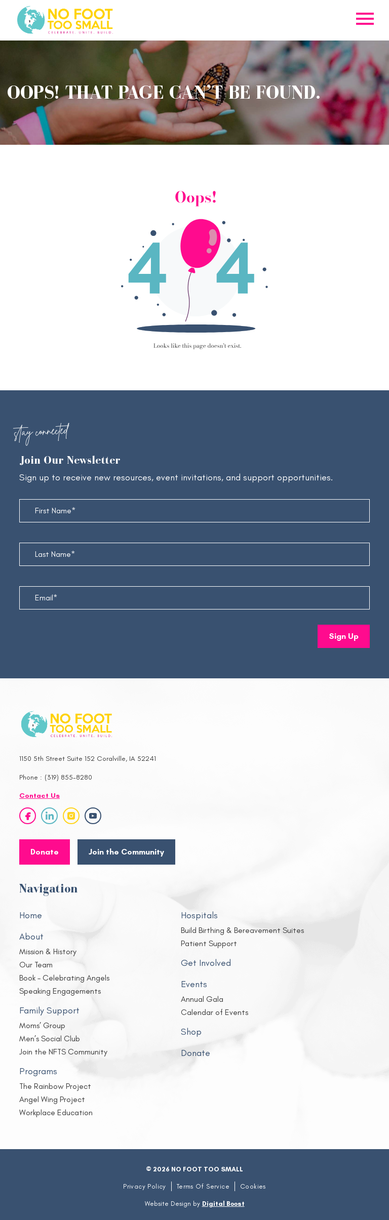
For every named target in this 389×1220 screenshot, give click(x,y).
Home (30, 915)
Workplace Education (56, 1112)
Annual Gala (202, 999)
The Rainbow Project (55, 1086)
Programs (38, 1071)
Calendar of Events (214, 1012)
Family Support (49, 1010)
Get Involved (206, 962)
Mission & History (47, 951)
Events (194, 984)
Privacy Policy (144, 1186)
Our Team (36, 964)
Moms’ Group (42, 1025)
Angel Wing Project (52, 1099)
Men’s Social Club (49, 1038)
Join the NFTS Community (63, 1051)
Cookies (253, 1186)
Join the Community (126, 852)
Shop (191, 1031)
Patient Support (209, 943)
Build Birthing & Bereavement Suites (242, 930)
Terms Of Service (203, 1186)
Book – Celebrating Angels (64, 978)
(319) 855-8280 (68, 777)
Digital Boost (223, 1203)
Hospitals (199, 915)
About (31, 936)
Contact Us (39, 795)
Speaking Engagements (60, 991)
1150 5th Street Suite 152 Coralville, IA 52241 (87, 758)
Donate (195, 1053)
